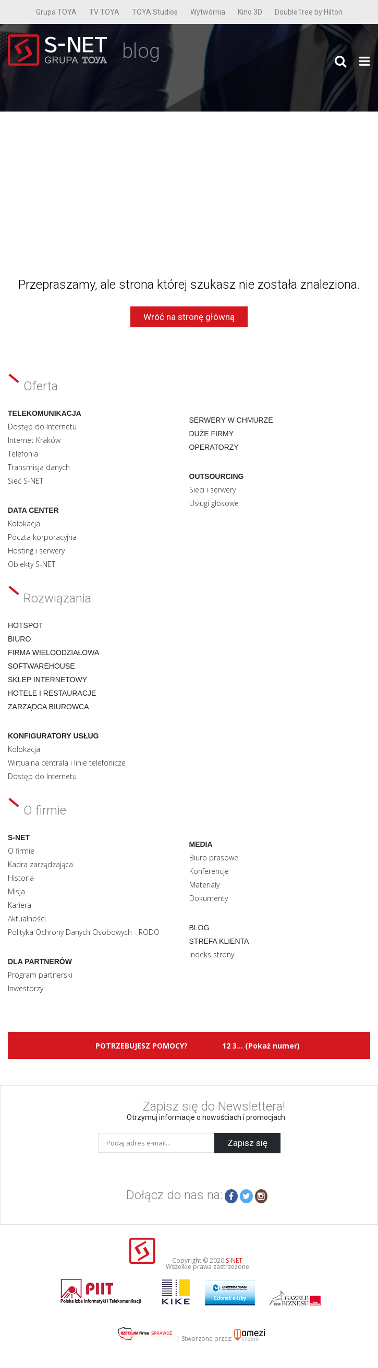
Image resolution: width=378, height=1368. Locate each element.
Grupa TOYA (56, 12)
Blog (199, 927)
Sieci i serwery (212, 490)
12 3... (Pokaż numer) (261, 1046)
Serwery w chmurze (231, 420)
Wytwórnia (207, 12)
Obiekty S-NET (31, 564)
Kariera (19, 905)
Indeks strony (211, 954)
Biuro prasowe (213, 857)
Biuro (19, 639)
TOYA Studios (155, 12)
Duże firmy (211, 433)
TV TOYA (104, 12)
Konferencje (209, 871)
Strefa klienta (219, 941)
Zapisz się (247, 1143)
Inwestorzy (25, 988)
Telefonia (23, 454)
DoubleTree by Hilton (309, 12)
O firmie (21, 851)
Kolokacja (24, 523)
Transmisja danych (39, 467)
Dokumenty (208, 898)
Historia (21, 878)
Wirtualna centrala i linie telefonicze (67, 763)
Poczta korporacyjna (42, 537)
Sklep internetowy (47, 679)
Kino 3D (250, 12)
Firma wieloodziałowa (53, 652)
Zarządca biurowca (48, 707)
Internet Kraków (34, 440)
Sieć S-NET (25, 481)
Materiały (204, 885)
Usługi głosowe (214, 503)
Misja (16, 891)
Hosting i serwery (36, 551)
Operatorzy (214, 447)
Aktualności (27, 918)
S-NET (234, 1260)
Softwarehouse (41, 666)
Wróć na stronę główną (189, 317)
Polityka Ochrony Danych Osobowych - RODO (84, 932)
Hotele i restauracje (52, 693)
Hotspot (25, 625)
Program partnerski (40, 975)
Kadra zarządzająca (40, 864)
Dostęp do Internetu (42, 427)
